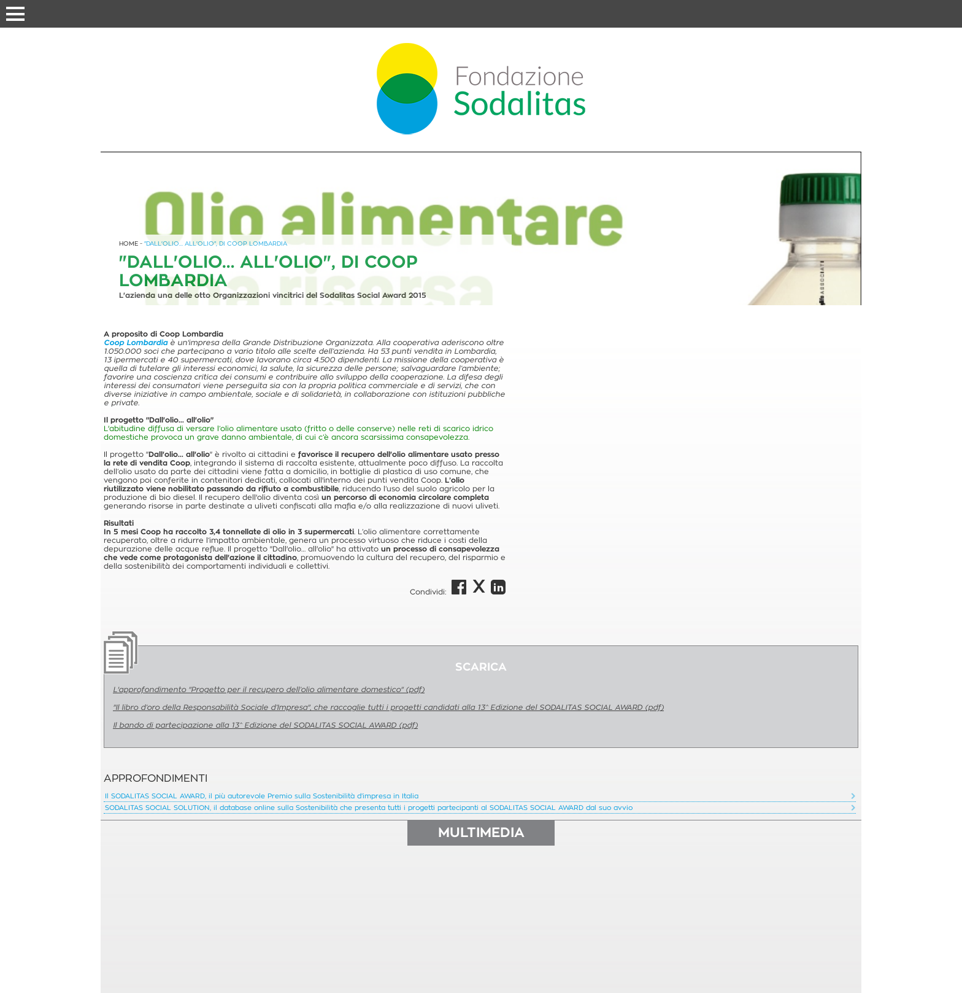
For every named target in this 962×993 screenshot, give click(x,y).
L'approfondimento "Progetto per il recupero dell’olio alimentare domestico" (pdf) (269, 689)
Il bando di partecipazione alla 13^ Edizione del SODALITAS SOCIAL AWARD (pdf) (265, 725)
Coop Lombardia (135, 343)
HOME (128, 243)
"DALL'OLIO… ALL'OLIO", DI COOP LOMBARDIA (215, 243)
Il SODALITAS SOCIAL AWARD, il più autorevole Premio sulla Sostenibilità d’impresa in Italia (261, 796)
